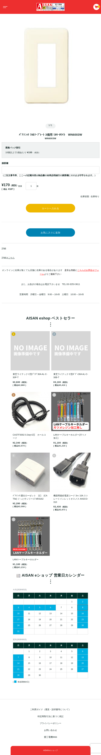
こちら (11, 257)
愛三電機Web (50, 737)
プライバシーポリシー (50, 723)
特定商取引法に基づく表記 (50, 716)
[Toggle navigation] (4, 7)
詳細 (4, 248)
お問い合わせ (50, 730)
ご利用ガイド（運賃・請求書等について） (50, 709)
